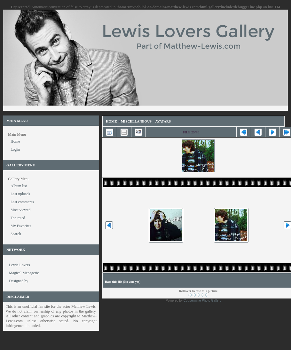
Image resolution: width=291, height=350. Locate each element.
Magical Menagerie (24, 273)
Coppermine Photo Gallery (202, 300)
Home (111, 121)
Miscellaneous (137, 121)
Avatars (163, 121)
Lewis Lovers (19, 265)
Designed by (18, 281)
